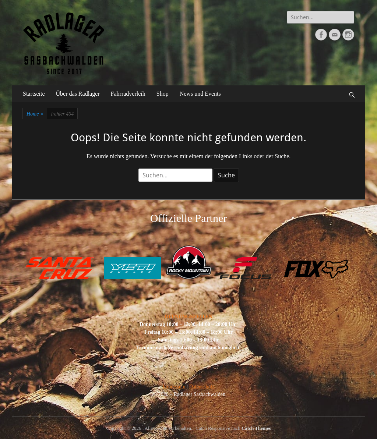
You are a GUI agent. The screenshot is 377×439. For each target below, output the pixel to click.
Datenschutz (201, 386)
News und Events (200, 94)
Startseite (34, 94)
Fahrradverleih (128, 94)
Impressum (173, 386)
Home (35, 114)
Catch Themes (256, 428)
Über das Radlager (78, 94)
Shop (162, 94)
